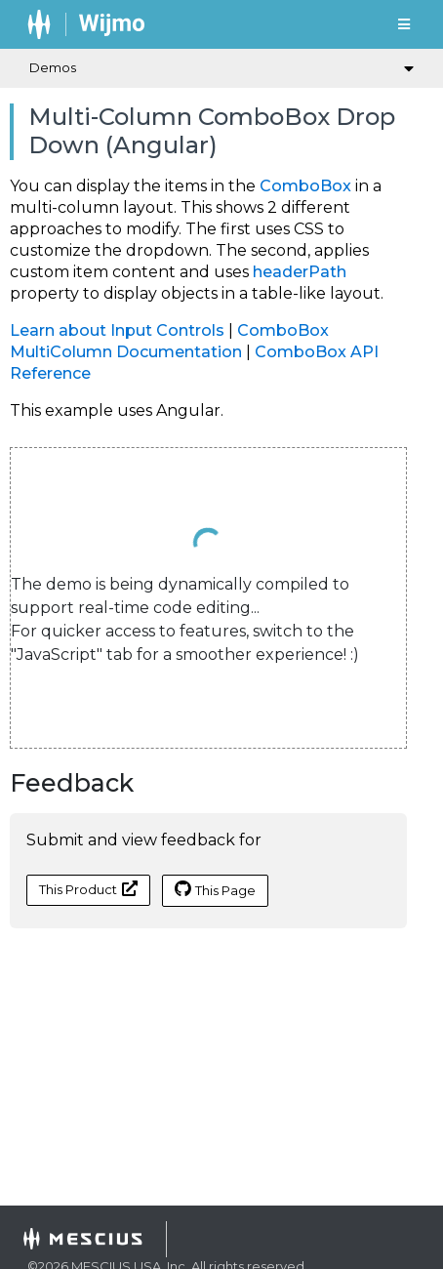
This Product (88, 888)
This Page (215, 889)
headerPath (299, 272)
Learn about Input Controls (117, 330)
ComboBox (305, 186)
